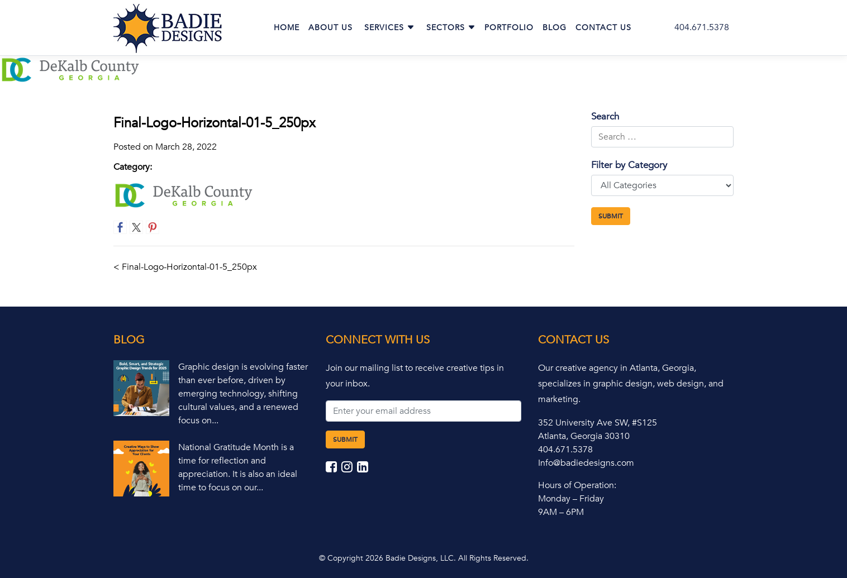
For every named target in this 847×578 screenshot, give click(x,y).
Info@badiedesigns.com (586, 463)
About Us (330, 27)
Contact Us (603, 27)
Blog (555, 27)
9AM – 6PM (561, 512)
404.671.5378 (701, 27)
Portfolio (509, 27)
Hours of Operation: (577, 485)
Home (286, 27)
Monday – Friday (571, 499)
